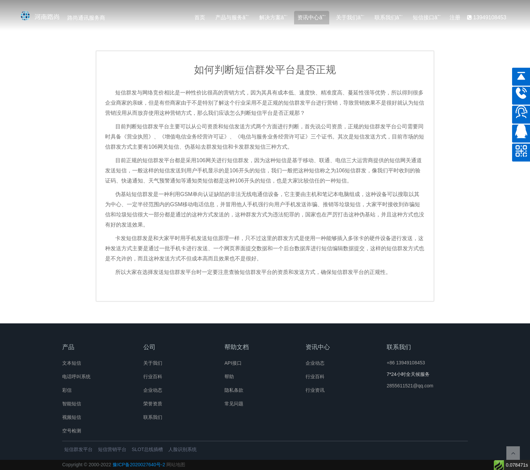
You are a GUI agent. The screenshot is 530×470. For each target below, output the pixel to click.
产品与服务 (228, 17)
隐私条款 (233, 390)
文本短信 (71, 363)
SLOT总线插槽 (147, 449)
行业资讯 (315, 390)
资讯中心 (308, 17)
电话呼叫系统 (76, 376)
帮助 (229, 376)
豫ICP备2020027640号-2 (139, 464)
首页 (199, 17)
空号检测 (71, 430)
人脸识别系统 (182, 449)
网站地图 (175, 464)
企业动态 (152, 390)
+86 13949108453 (406, 362)
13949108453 (486, 17)
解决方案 (270, 17)
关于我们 (347, 17)
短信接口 (423, 17)
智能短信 (71, 403)
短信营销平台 (112, 449)
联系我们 (385, 17)
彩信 (67, 390)
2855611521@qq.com (410, 385)
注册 (455, 17)
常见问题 (233, 403)
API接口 (233, 363)
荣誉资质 (152, 403)
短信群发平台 (78, 449)
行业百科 (152, 376)
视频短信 (71, 417)
